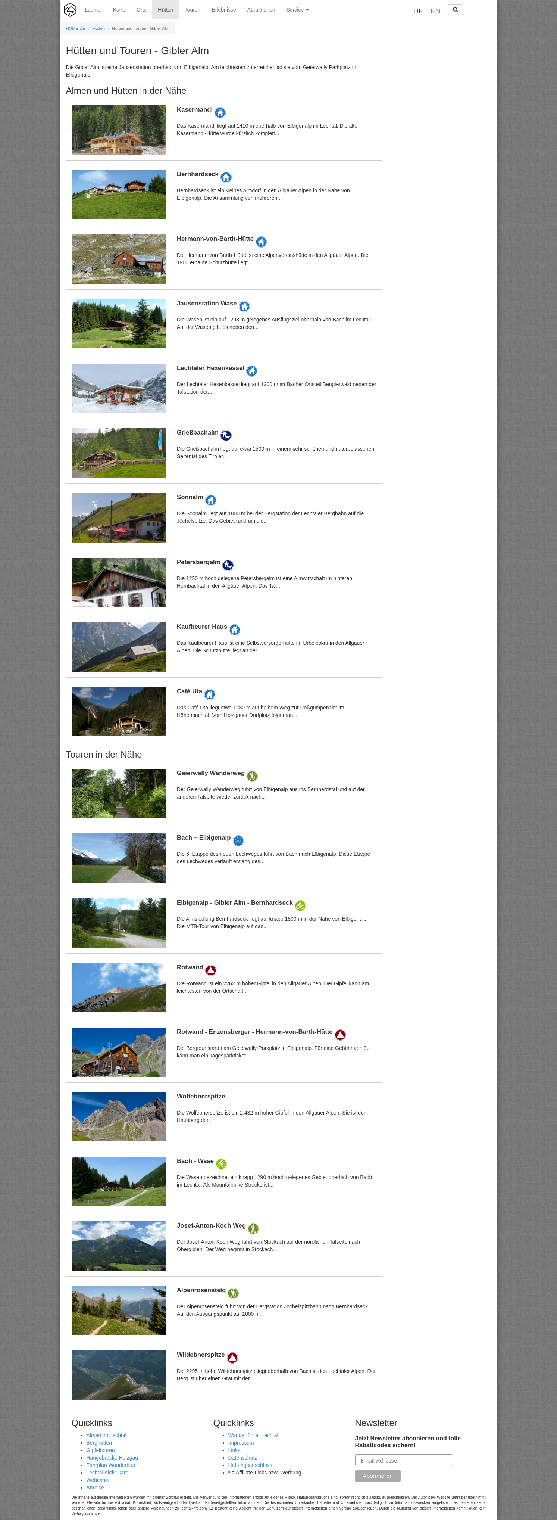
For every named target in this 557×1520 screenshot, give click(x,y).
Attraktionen (261, 10)
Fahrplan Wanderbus (111, 1465)
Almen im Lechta (106, 1435)
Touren (193, 10)
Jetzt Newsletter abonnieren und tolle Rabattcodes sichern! (408, 1441)
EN (435, 11)
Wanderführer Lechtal (253, 1435)
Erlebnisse (224, 10)
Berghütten (99, 1443)
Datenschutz (242, 1458)
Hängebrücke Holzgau (112, 1458)
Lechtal (93, 10)
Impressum (241, 1443)
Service (298, 10)
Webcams (98, 1480)
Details (224, 130)
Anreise (95, 1488)
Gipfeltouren (101, 1450)
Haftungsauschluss (250, 1465)
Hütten (165, 10)
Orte (142, 10)
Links (234, 1450)
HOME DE (75, 28)
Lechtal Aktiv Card (108, 1473)
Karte (119, 10)
